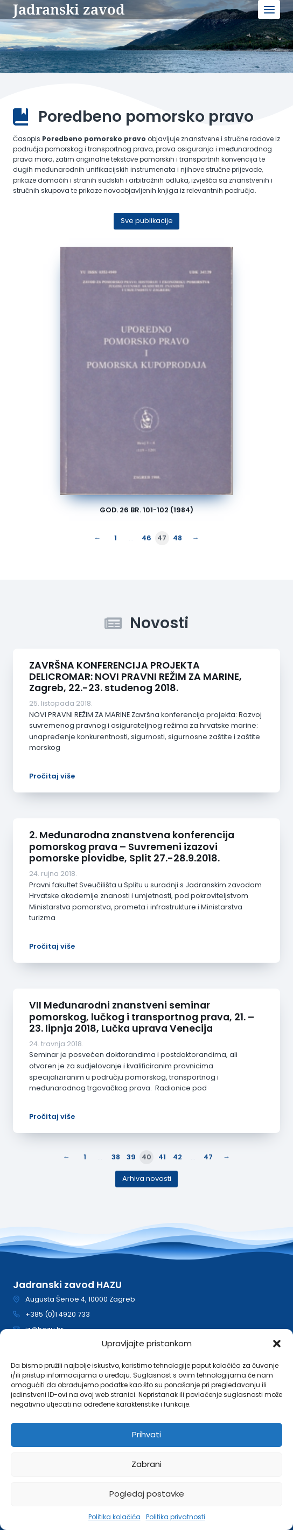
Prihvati (146, 1434)
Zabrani (146, 1464)
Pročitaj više (52, 776)
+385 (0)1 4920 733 (57, 1314)
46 (146, 538)
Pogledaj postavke (146, 1493)
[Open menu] (269, 9)
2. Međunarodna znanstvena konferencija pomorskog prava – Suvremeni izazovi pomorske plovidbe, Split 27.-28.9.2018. (131, 846)
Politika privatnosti (175, 1516)
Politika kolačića (114, 1516)
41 (162, 1157)
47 (208, 1157)
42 (177, 1157)
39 (131, 1157)
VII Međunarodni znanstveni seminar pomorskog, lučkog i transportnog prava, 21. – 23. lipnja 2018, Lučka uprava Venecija (141, 1016)
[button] (276, 1343)
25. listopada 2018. (61, 703)
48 (177, 538)
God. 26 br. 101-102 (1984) (146, 510)
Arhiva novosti (146, 1178)
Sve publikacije (147, 220)
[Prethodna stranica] (99, 538)
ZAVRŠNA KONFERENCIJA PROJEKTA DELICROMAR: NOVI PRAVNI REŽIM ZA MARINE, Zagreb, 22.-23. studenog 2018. (135, 676)
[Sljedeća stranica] (193, 538)
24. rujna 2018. (53, 873)
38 (115, 1157)
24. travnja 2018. (56, 1044)
